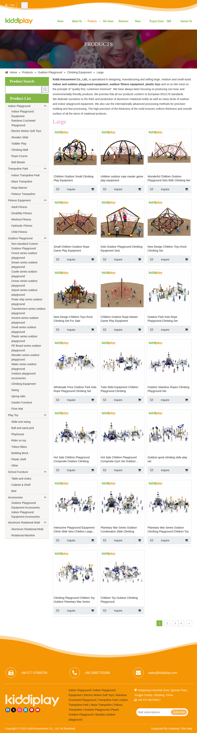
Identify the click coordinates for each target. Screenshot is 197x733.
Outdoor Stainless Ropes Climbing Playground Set (168, 389)
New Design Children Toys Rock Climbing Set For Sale (73, 318)
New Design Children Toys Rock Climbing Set (167, 248)
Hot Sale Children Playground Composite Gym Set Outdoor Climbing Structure (119, 459)
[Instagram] (19, 710)
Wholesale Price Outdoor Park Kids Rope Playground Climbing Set (75, 389)
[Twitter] (13, 710)
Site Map (186, 728)
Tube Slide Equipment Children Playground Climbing (119, 389)
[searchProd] (23, 90)
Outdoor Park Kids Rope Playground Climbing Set (163, 318)
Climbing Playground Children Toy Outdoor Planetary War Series (74, 599)
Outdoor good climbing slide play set (167, 459)
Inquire (64, 189)
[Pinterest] (31, 710)
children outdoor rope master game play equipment (122, 178)
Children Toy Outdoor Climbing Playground (119, 599)
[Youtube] (37, 710)
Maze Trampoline (101, 704)
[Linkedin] (25, 710)
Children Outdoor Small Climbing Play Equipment (74, 178)
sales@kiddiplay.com (162, 672)
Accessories (28, 497)
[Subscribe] (179, 712)
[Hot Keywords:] (24, 5)
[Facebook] (7, 710)
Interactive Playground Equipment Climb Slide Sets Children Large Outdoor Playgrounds (74, 529)
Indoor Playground (28, 106)
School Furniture (28, 472)
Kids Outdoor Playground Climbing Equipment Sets (122, 248)
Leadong (173, 728)
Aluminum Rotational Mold (28, 522)
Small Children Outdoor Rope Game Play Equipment (71, 248)
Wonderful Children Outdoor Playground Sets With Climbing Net (169, 178)
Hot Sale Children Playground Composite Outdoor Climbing (72, 459)
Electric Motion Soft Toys (99, 695)
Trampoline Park (28, 169)
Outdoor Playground (28, 238)
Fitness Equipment (28, 200)
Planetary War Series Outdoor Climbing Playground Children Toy (168, 529)
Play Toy (28, 415)
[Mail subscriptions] (153, 712)
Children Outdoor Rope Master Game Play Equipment (119, 318)
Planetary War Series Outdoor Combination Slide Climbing (119, 529)
